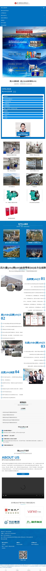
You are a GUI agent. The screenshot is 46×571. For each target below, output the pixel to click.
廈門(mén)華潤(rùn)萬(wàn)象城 (11, 242)
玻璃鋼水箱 (7, 103)
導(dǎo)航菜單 (4, 7)
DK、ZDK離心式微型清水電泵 (11, 202)
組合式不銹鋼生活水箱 (34, 170)
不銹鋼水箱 (34, 186)
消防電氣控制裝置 (11, 218)
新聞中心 (18, 542)
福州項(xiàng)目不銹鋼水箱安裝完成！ (10, 422)
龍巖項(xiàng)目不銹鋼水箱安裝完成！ (10, 417)
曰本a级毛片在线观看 (39, 564)
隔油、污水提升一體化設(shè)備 (8, 546)
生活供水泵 (7, 113)
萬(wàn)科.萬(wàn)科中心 (34, 258)
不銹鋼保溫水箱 (8, 101)
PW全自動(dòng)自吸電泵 (34, 202)
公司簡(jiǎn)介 (3, 12)
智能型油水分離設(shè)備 (11, 154)
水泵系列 (6, 110)
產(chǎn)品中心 (4, 15)
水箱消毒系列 (7, 106)
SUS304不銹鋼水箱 (8, 99)
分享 (6, 569)
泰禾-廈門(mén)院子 (11, 258)
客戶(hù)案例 (3, 22)
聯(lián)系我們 (3, 25)
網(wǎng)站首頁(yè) (5, 10)
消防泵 (6, 115)
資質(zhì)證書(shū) (34, 544)
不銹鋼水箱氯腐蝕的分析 (8, 445)
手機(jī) (17, 569)
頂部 (40, 569)
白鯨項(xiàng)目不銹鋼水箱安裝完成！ (10, 412)
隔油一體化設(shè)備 (11, 170)
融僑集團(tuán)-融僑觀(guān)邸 (34, 242)
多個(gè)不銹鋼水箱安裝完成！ (9, 414)
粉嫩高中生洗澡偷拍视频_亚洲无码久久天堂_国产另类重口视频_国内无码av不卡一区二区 (17, 564)
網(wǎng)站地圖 (4, 538)
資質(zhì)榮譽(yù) (4, 17)
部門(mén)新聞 (19, 544)
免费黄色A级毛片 (17, 566)
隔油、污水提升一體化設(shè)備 (10, 108)
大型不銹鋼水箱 (11, 186)
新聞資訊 (2, 20)
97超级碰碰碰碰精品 (10, 566)
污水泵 (6, 118)
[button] (44, 15)
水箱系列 (6, 96)
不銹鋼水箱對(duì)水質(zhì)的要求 (10, 438)
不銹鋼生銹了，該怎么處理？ (9, 435)
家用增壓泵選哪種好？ (8, 430)
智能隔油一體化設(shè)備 (34, 154)
